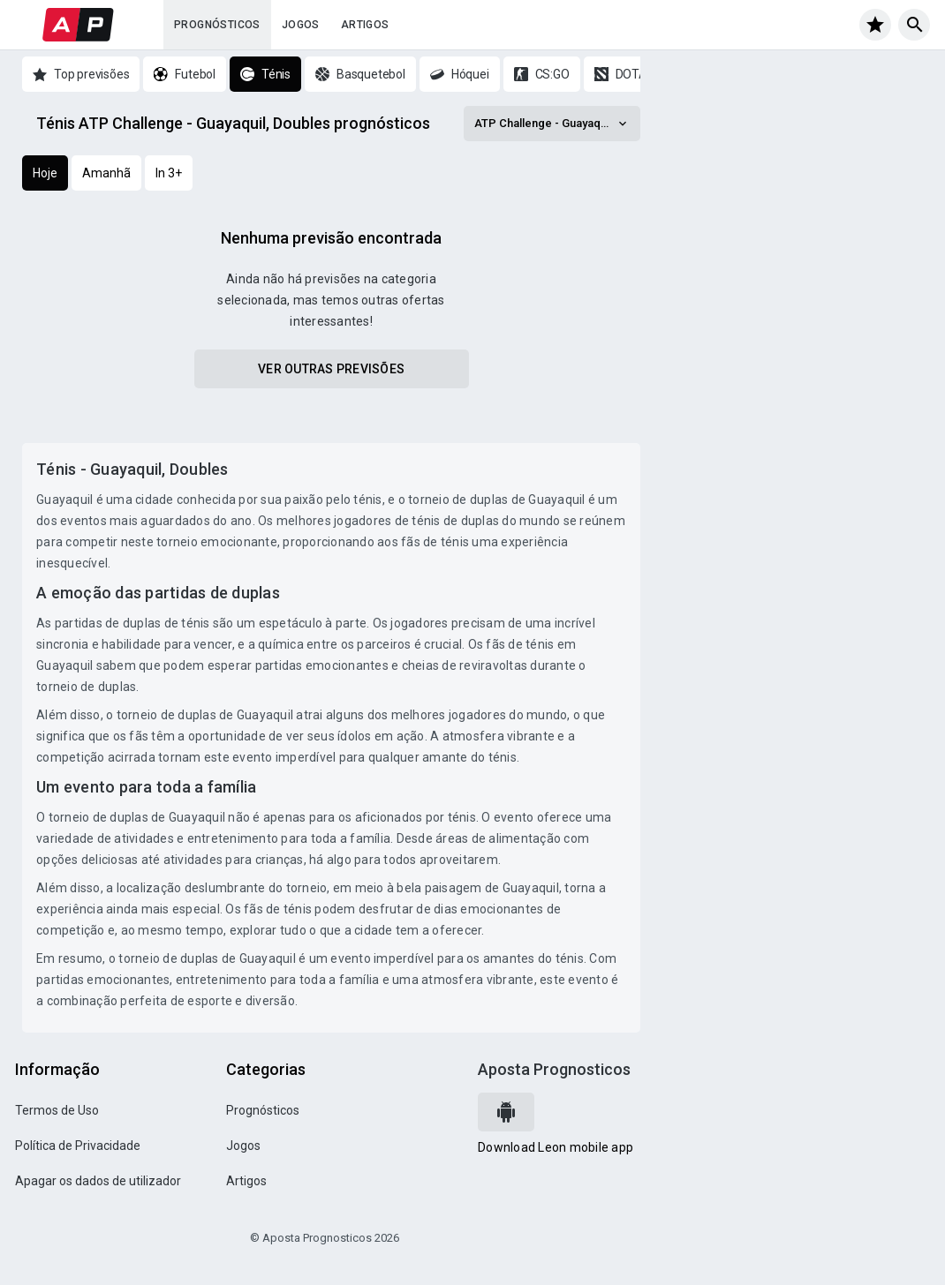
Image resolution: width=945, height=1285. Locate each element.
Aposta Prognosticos (554, 1069)
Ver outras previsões (331, 369)
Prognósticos (217, 25)
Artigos (365, 25)
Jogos (301, 25)
